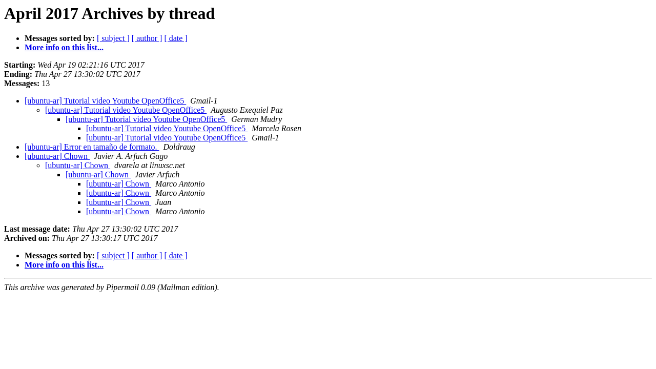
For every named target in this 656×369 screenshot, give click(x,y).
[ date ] (175, 38)
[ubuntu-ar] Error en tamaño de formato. (92, 146)
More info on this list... (64, 47)
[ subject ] (113, 38)
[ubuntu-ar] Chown (57, 156)
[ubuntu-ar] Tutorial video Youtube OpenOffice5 (105, 100)
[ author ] (147, 38)
